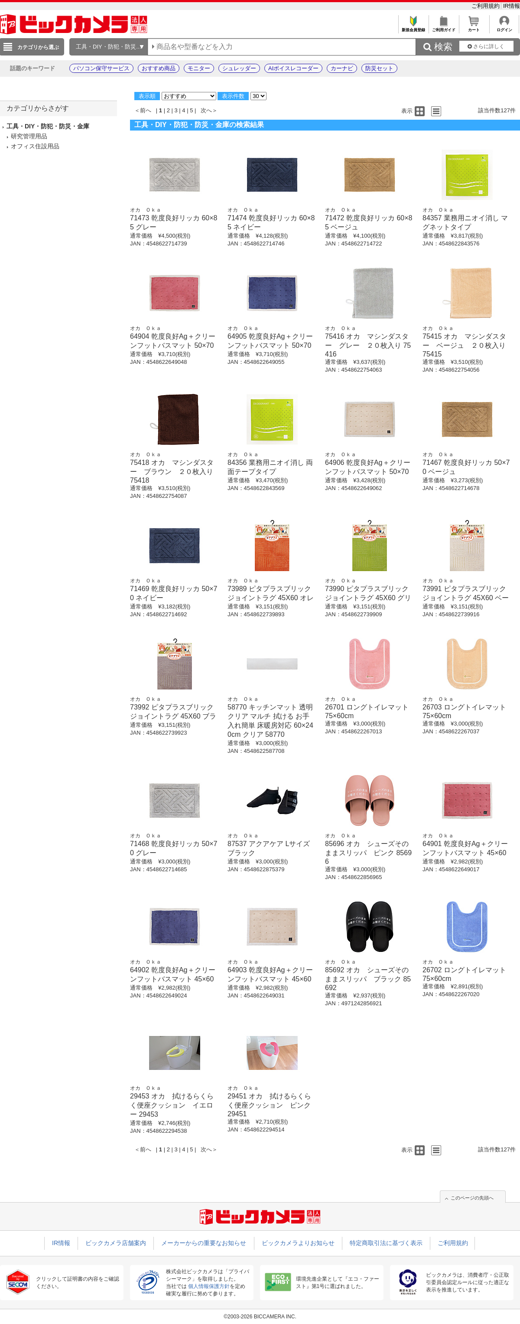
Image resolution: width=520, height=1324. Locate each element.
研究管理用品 (29, 136)
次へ (206, 110)
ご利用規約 (486, 6)
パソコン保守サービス (101, 68)
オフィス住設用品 (35, 146)
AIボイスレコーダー (293, 68)
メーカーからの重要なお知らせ (203, 1242)
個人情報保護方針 (209, 1286)
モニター (199, 68)
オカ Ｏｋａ (145, 210)
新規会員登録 (413, 27)
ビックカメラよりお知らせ (298, 1242)
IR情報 (511, 6)
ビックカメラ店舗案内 (115, 1242)
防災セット (379, 68)
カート (474, 27)
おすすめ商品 (159, 68)
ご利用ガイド (443, 27)
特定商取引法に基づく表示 (386, 1242)
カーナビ (342, 68)
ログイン (504, 27)
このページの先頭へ (472, 1197)
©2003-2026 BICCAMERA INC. (260, 1317)
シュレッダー (239, 68)
